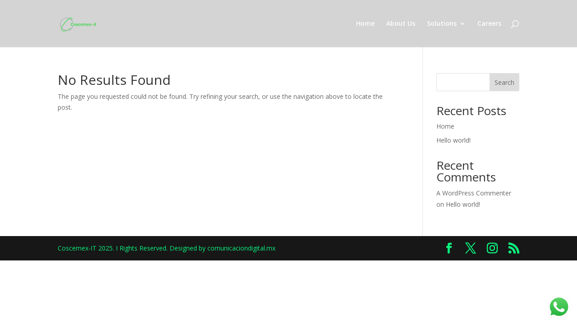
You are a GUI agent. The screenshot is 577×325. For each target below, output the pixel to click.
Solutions (442, 24)
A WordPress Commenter (473, 193)
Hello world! (453, 140)
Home (365, 24)
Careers (489, 24)
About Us (400, 24)
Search (504, 82)
